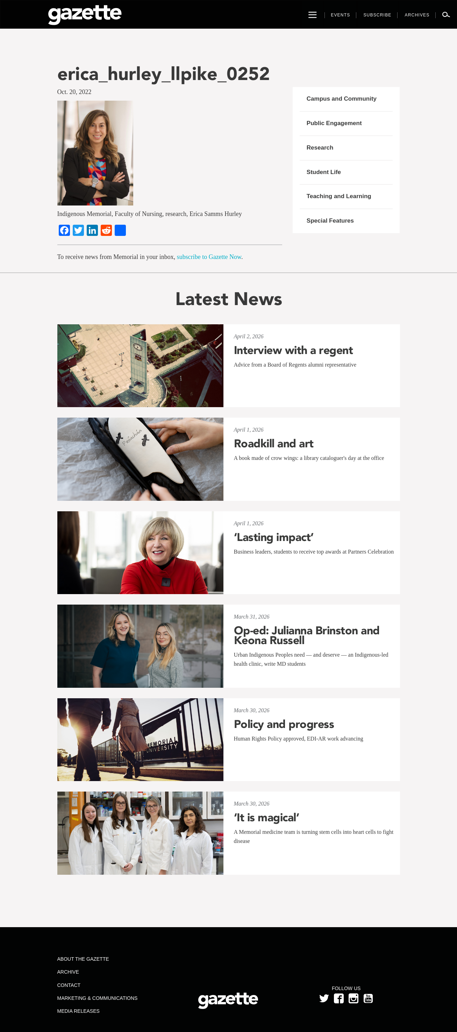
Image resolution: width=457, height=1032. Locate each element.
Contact (68, 985)
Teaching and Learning (339, 196)
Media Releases (78, 1011)
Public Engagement (334, 123)
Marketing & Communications (97, 998)
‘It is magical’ (266, 817)
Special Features (330, 220)
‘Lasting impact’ (274, 537)
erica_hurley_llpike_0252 (163, 74)
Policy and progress (284, 724)
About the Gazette (83, 959)
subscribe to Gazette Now (209, 256)
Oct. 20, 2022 (74, 91)
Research (320, 147)
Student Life (324, 172)
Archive (68, 972)
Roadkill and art (274, 443)
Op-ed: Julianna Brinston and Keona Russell (307, 635)
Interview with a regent (293, 350)
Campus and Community (342, 98)
